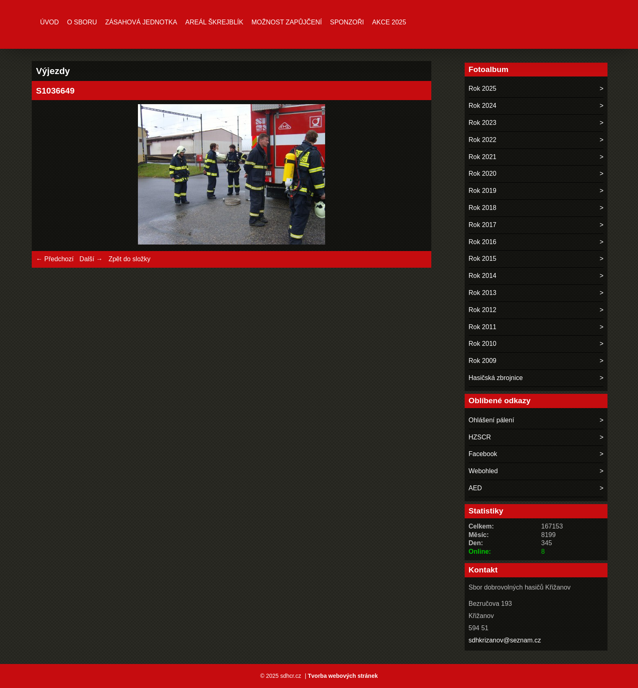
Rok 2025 (483, 88)
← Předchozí (54, 259)
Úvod (49, 22)
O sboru (82, 22)
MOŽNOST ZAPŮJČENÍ (286, 22)
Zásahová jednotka (141, 22)
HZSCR (480, 437)
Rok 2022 (483, 139)
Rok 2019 (483, 190)
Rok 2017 (483, 224)
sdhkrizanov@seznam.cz (505, 640)
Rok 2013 (483, 292)
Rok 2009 (483, 360)
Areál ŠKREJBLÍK (214, 22)
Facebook (483, 453)
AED (475, 488)
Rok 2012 (483, 309)
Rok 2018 (483, 207)
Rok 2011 (483, 326)
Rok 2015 (483, 258)
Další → (91, 259)
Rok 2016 (483, 241)
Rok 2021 (483, 156)
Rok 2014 (483, 275)
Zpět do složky (130, 259)
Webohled (483, 470)
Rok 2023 (483, 122)
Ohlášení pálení (491, 420)
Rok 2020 (483, 173)
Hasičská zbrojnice (496, 377)
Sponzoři (347, 22)
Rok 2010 (483, 343)
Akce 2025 (389, 22)
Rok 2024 (483, 105)
